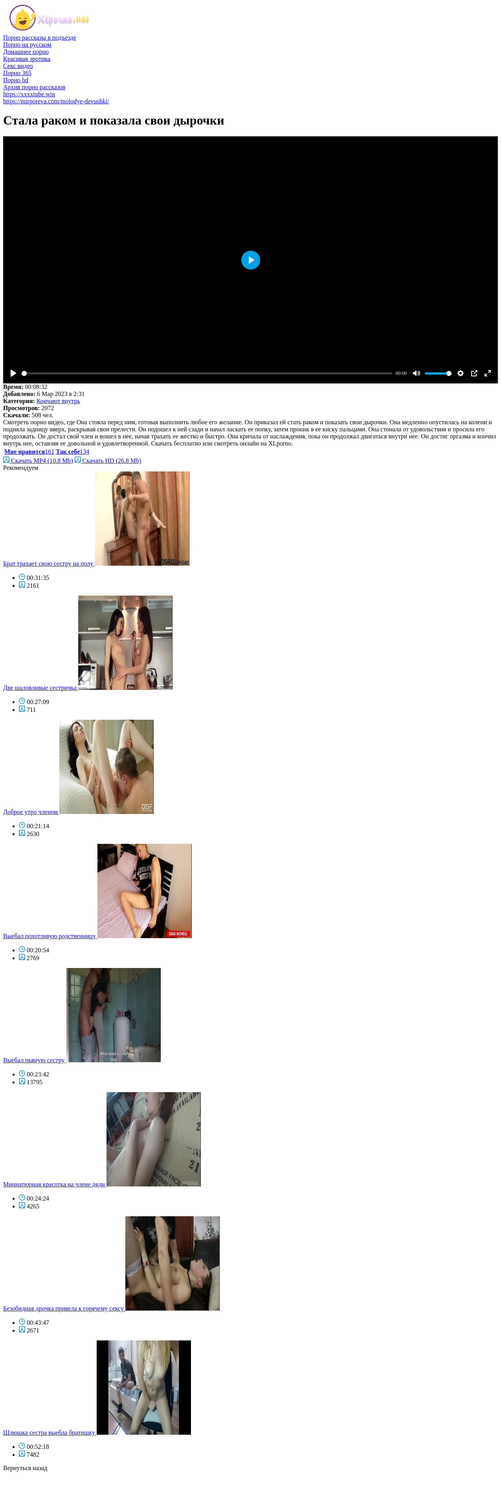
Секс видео (18, 65)
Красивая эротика (26, 58)
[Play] (13, 373)
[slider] (207, 373)
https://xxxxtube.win (29, 94)
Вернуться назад (25, 1468)
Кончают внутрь (58, 401)
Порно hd (15, 80)
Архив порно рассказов (34, 87)
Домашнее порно (26, 51)
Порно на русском (27, 44)
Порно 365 (17, 73)
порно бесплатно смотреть (38, 1475)
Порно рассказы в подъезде (39, 37)
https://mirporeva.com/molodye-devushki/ (56, 101)
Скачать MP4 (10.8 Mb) (38, 460)
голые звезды (21, 1482)
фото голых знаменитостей (39, 1489)
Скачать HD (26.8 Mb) (108, 460)
